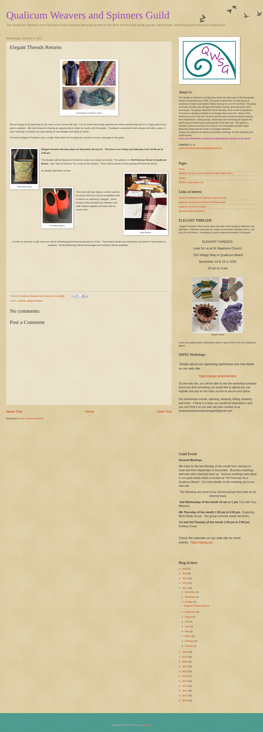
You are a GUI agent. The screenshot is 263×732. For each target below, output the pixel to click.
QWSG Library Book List (191, 182)
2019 (185, 657)
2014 (185, 681)
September (191, 612)
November (190, 597)
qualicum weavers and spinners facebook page (202, 202)
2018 (185, 661)
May (187, 631)
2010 (185, 700)
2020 (185, 652)
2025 (185, 568)
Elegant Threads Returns (196, 605)
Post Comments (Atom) (31, 418)
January (189, 646)
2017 (185, 666)
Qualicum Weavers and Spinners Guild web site (202, 197)
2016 (185, 671)
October (189, 601)
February (189, 641)
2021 (185, 588)
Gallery (182, 178)
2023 (185, 578)
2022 (185, 583)
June (187, 626)
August (189, 617)
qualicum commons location (193, 206)
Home (89, 411)
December (190, 592)
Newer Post (14, 411)
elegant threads (34, 300)
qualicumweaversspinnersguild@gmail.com (200, 148)
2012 (185, 690)
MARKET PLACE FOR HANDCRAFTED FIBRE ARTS (206, 173)
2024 (185, 573)
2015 (185, 676)
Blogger (147, 725)
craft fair (22, 300)
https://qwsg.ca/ (201, 542)
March (188, 636)
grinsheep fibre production (192, 211)
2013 (185, 686)
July (187, 621)
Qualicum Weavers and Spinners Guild (87, 15)
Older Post (164, 411)
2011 (185, 695)
